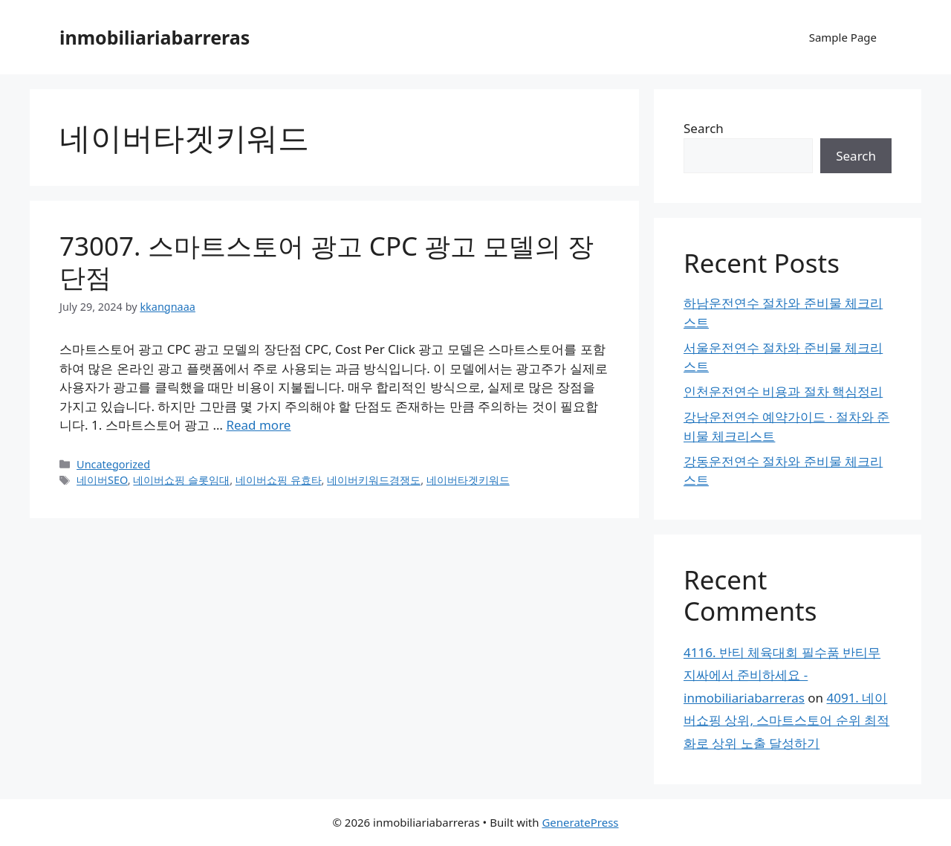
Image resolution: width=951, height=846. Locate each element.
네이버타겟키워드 (468, 480)
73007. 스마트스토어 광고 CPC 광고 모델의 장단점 (326, 261)
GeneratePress (580, 822)
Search (704, 128)
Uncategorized (113, 464)
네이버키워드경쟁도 (374, 480)
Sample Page (843, 37)
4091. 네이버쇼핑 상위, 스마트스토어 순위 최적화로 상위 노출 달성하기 (786, 720)
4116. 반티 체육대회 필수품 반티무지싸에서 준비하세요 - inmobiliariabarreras (782, 675)
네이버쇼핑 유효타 (279, 480)
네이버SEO (102, 480)
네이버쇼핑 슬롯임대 (181, 480)
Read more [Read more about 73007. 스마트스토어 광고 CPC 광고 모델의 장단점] (258, 424)
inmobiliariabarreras (154, 37)
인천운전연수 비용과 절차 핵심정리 (783, 391)
